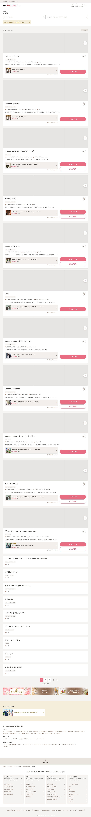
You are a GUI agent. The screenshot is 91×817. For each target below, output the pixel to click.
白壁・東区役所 (43, 731)
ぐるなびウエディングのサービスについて (67, 810)
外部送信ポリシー (37, 810)
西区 (54, 733)
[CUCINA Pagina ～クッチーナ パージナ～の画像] (45, 423)
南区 (43, 733)
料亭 (16, 738)
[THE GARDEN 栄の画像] (45, 470)
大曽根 (58, 733)
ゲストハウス (42, 738)
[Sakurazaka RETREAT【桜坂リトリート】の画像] (45, 138)
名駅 (4, 731)
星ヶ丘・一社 (5, 733)
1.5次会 (19, 744)
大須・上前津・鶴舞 (58, 731)
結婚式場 (25, 766)
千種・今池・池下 (71, 731)
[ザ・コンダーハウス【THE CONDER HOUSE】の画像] (45, 518)
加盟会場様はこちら (46, 810)
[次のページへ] (53, 680)
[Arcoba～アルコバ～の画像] (45, 233)
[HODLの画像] (45, 280)
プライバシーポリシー (27, 810)
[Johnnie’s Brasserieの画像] (45, 375)
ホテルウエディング (34, 738)
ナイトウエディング (38, 744)
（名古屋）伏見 (30, 731)
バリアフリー (72, 744)
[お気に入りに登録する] (84, 56)
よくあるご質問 (80, 810)
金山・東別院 (50, 731)
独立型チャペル (47, 744)
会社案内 (9, 810)
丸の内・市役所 (22, 731)
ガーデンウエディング (27, 744)
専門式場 (20, 738)
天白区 (19, 733)
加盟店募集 (54, 810)
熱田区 (65, 731)
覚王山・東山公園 (79, 731)
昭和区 (27, 733)
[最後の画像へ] (85, 43)
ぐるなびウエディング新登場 (9, 746)
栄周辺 (16, 731)
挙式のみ (54, 744)
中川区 (32, 733)
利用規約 (14, 810)
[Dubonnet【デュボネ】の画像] (45, 43)
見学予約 (72, 169)
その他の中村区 (10, 731)
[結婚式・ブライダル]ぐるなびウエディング (12, 766)
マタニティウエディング (62, 744)
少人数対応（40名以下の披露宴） (9, 744)
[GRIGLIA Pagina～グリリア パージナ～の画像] (45, 328)
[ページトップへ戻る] (45, 761)
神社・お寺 (26, 738)
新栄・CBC (36, 731)
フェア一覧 (73, 72)
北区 (51, 733)
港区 (40, 733)
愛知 (29, 766)
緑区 (36, 733)
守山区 (47, 733)
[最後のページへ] (57, 680)
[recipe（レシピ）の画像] (45, 185)
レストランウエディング (8, 738)
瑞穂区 (23, 733)
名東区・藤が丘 (13, 733)
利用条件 (19, 810)
